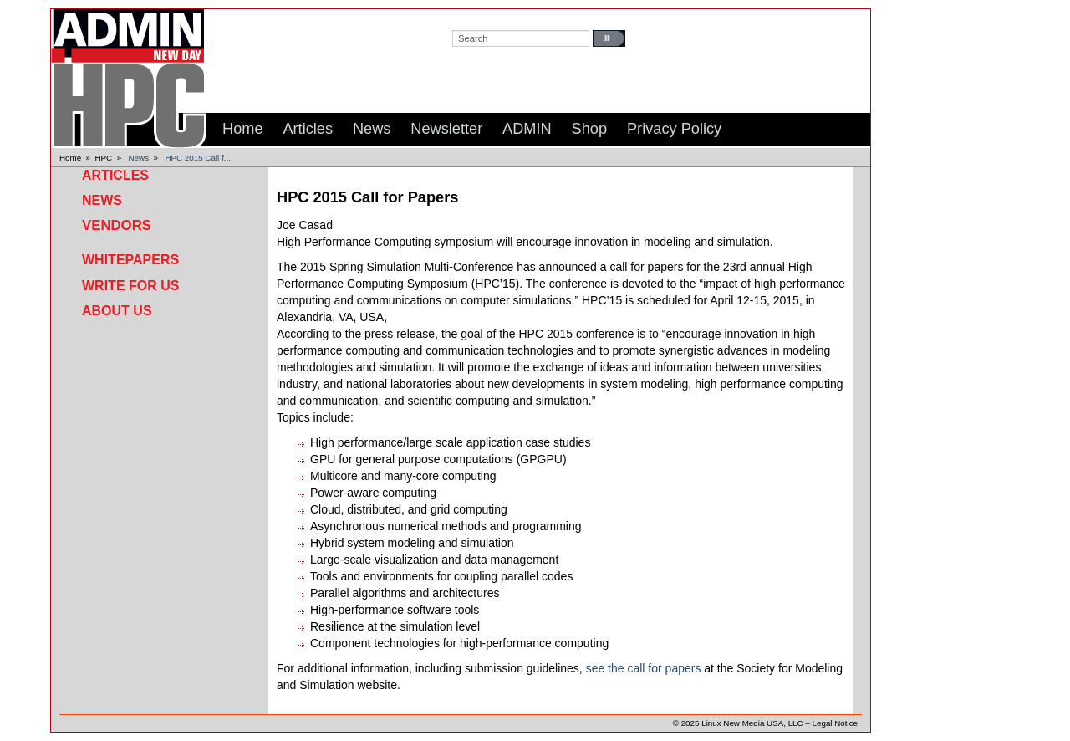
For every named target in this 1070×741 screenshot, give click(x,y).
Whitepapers (130, 260)
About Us (117, 311)
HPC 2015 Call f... (197, 157)
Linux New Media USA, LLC (751, 723)
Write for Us (130, 286)
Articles (115, 175)
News (139, 157)
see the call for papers (643, 668)
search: (468, 18)
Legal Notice (835, 723)
